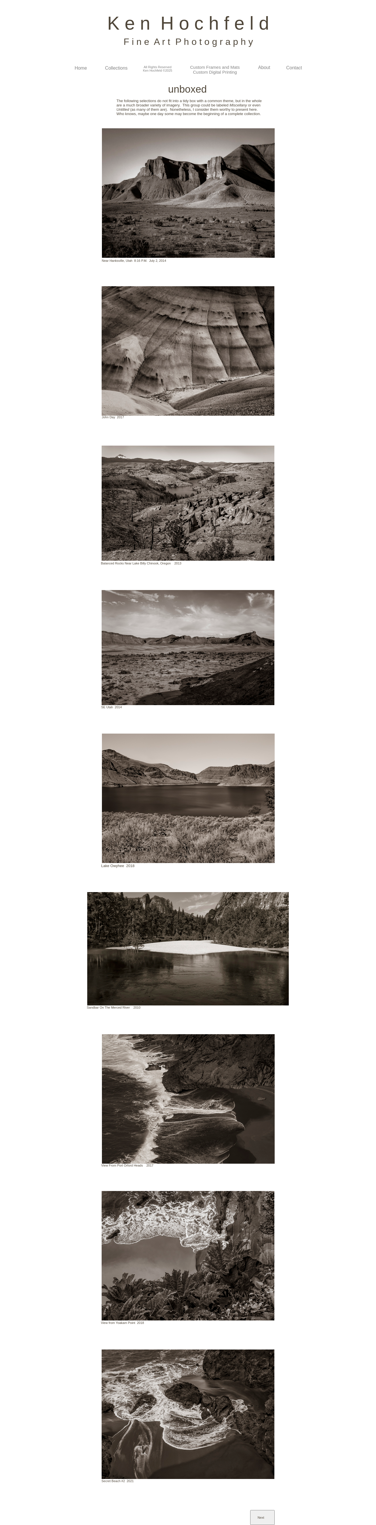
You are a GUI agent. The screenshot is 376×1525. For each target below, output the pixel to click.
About (264, 67)
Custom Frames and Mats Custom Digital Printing (215, 70)
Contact (294, 67)
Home (81, 68)
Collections (116, 68)
